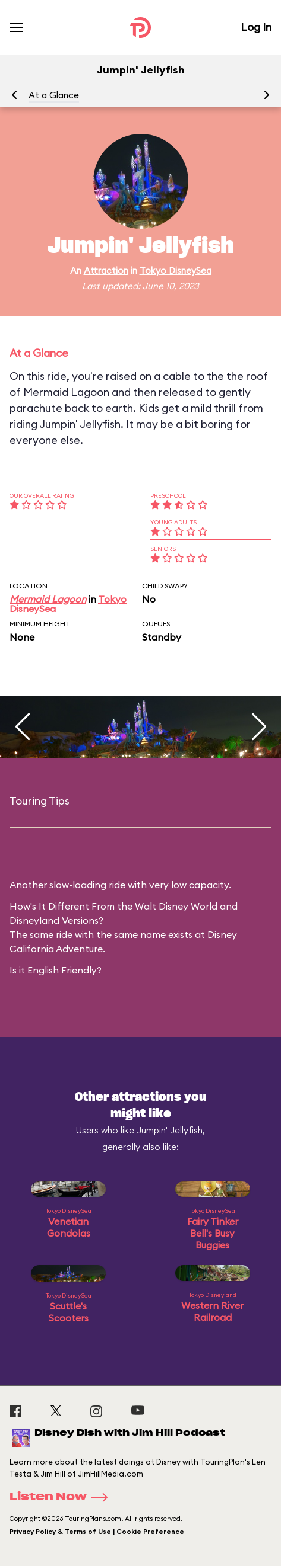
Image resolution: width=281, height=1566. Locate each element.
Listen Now (62, 1497)
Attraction (106, 270)
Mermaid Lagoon (48, 599)
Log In (256, 27)
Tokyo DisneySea (175, 270)
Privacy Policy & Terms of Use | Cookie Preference (97, 1531)
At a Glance (54, 95)
